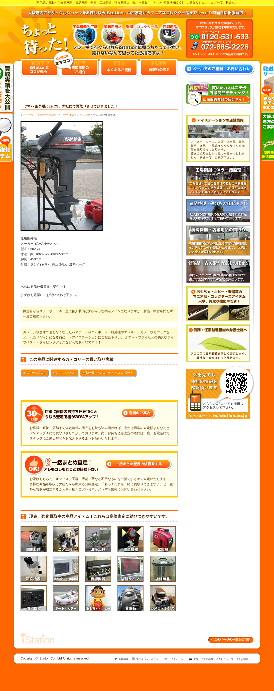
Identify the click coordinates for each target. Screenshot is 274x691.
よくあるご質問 (119, 67)
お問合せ (246, 659)
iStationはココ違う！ (40, 67)
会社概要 (123, 659)
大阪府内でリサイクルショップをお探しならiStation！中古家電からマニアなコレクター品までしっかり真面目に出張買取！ (137, 13)
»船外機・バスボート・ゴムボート (108, 372)
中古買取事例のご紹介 (46, 115)
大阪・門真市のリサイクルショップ (213, 659)
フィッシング (83, 115)
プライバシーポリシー (148, 659)
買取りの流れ (159, 67)
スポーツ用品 (67, 115)
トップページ (27, 115)
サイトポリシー (177, 659)
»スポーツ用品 (34, 372)
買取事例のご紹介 (80, 67)
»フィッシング (63, 372)
